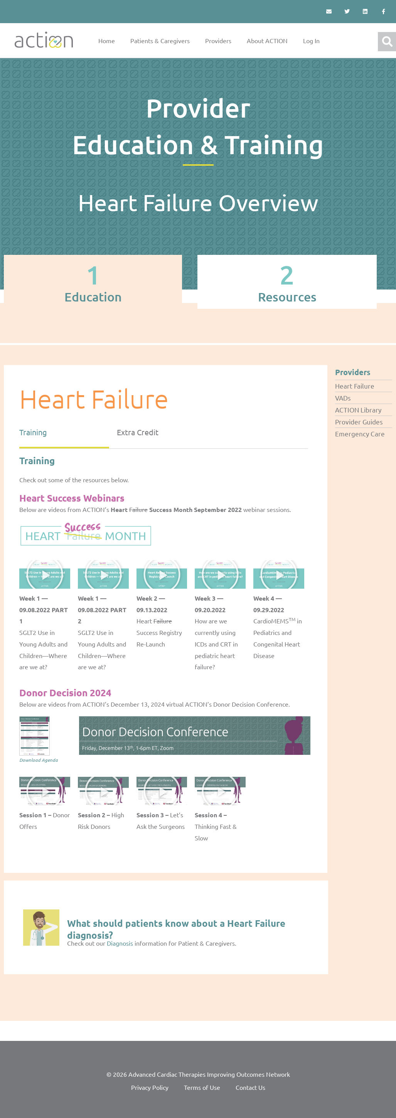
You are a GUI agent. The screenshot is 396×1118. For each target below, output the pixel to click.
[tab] (93, 282)
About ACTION (267, 40)
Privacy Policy (150, 1087)
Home (106, 40)
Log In (311, 40)
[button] (44, 574)
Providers (218, 40)
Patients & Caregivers (160, 40)
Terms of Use (202, 1087)
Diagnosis (120, 943)
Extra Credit (137, 432)
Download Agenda (38, 760)
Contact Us (250, 1087)
